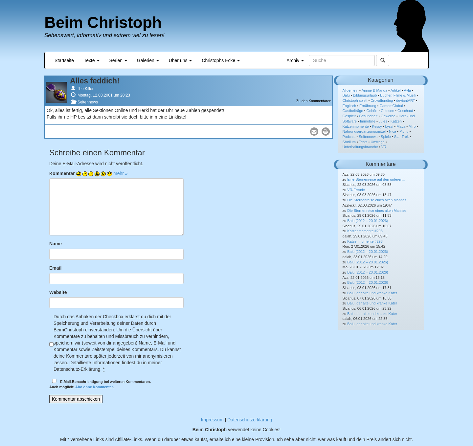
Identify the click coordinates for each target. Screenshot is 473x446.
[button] (314, 131)
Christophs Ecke (221, 60)
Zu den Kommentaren (313, 101)
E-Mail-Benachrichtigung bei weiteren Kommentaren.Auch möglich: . (100, 384)
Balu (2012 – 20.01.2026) (367, 221)
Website (58, 292)
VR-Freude (356, 190)
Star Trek (401, 137)
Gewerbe (388, 116)
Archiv (295, 60)
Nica (392, 131)
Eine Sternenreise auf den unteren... (376, 179)
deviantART (405, 100)
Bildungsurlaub (365, 95)
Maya (400, 126)
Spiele (386, 137)
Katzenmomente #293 (365, 231)
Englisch (349, 106)
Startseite (64, 60)
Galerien (148, 60)
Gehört (371, 111)
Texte (91, 60)
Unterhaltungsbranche (360, 147)
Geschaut (405, 111)
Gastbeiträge (353, 111)
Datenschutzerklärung (249, 419)
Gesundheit (368, 116)
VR (383, 147)
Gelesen (387, 111)
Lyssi (389, 126)
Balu (346, 95)
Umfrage (378, 142)
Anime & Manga (374, 90)
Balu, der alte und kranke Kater (372, 293)
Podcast (349, 137)
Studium (349, 142)
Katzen (396, 121)
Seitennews (88, 102)
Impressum (212, 419)
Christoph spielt (355, 100)
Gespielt (349, 116)
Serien (118, 60)
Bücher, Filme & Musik (398, 95)
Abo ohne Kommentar (94, 387)
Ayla (407, 90)
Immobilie (367, 121)
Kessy (377, 126)
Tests (363, 142)
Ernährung (367, 106)
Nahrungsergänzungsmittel (364, 131)
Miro (412, 126)
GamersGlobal (391, 106)
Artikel (396, 90)
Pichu (404, 131)
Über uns (180, 60)
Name (55, 243)
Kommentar (62, 173)
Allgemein (350, 90)
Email (55, 268)
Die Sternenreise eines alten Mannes (376, 200)
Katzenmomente (356, 126)
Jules (383, 121)
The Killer (85, 88)
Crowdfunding (382, 100)
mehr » (120, 173)
